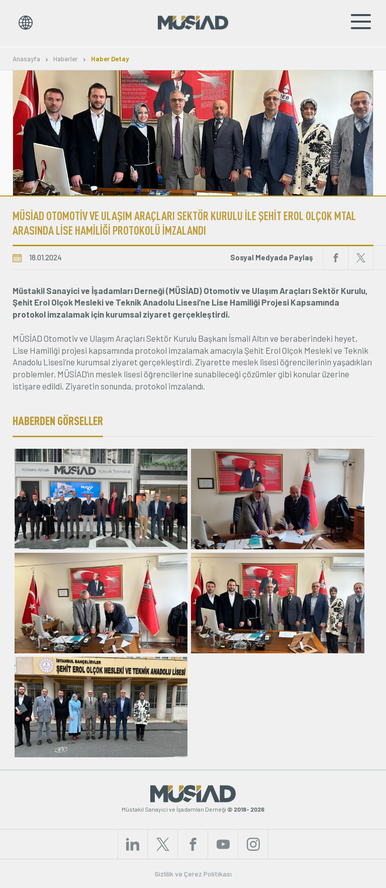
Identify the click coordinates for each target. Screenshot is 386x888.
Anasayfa (26, 59)
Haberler (65, 59)
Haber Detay (110, 59)
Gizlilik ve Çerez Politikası (193, 873)
